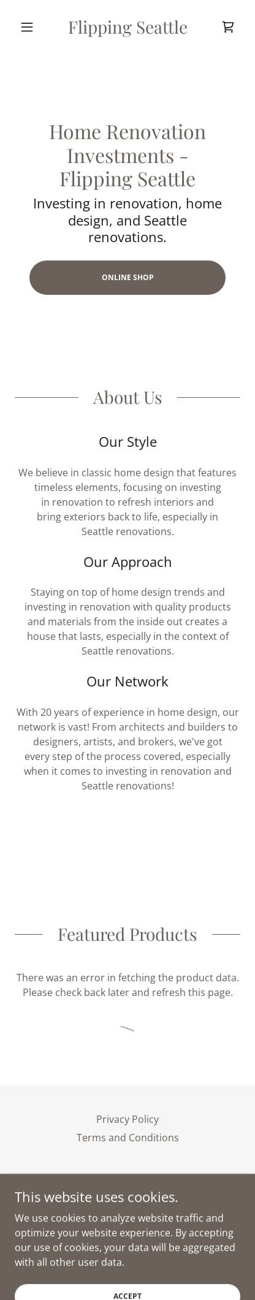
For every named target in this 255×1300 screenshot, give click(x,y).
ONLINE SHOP (128, 277)
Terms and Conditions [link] (128, 1137)
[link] (127, 27)
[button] (31, 27)
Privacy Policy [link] (127, 1119)
